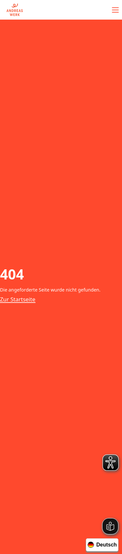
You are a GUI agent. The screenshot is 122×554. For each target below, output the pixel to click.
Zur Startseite (17, 299)
